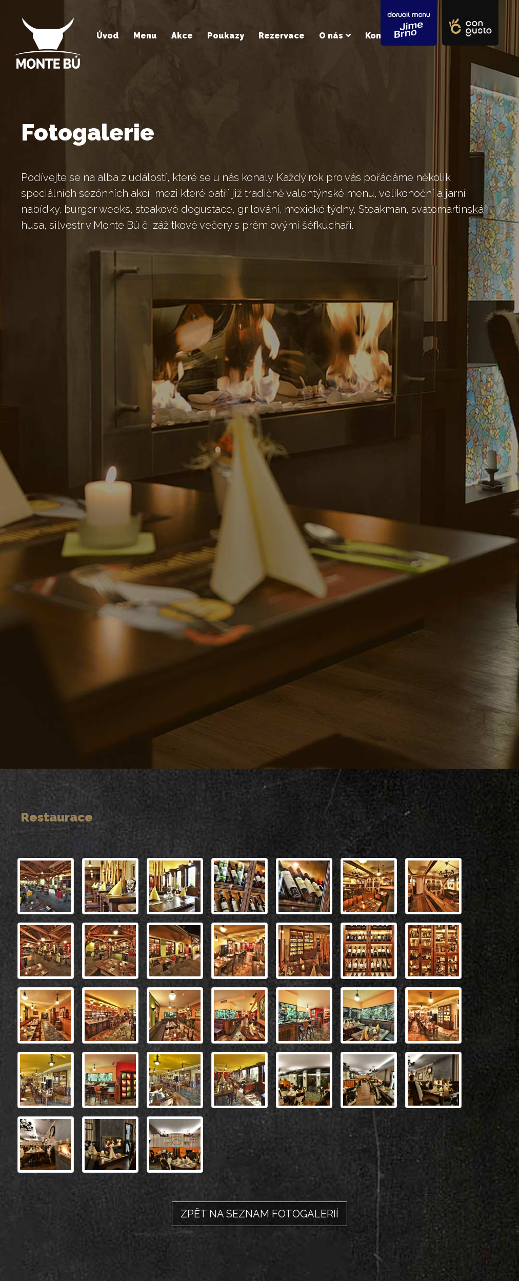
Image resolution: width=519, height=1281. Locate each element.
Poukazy (225, 36)
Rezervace (281, 36)
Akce (182, 36)
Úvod (107, 36)
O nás (331, 36)
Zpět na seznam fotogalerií (259, 1214)
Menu (145, 36)
